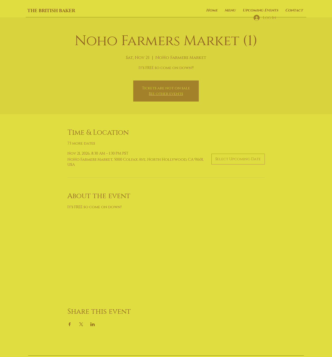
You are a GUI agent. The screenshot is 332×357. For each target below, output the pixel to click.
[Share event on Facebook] (69, 324)
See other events (166, 93)
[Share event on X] (81, 324)
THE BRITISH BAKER (51, 11)
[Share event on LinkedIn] (92, 324)
